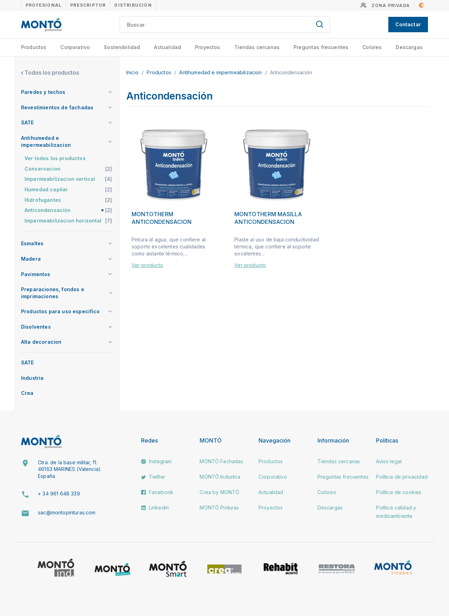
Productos (33, 47)
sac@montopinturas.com (66, 512)
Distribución (133, 5)
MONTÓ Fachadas (221, 461)
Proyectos (207, 47)
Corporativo (75, 47)
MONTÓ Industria (220, 477)
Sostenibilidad (122, 47)
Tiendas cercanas (257, 47)
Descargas (409, 47)
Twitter (153, 477)
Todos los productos (50, 72)
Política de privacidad (402, 477)
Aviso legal (389, 461)
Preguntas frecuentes (321, 47)
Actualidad (167, 47)
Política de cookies (398, 492)
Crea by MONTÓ (219, 492)
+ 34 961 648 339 (59, 494)
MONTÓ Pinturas (219, 508)
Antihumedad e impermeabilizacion (221, 72)
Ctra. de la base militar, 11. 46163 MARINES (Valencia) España (69, 469)
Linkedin (155, 508)
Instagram (156, 461)
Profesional (43, 5)
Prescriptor (88, 5)
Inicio (133, 72)
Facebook (157, 492)
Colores (372, 47)
